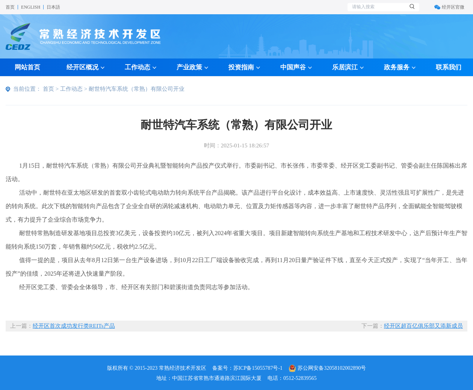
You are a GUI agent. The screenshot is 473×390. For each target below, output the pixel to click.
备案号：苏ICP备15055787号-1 (247, 368)
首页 (10, 7)
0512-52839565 (300, 378)
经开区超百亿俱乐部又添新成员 (423, 325)
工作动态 (71, 89)
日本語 (53, 7)
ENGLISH (30, 7)
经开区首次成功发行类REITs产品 (74, 325)
